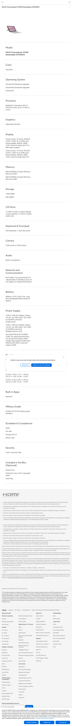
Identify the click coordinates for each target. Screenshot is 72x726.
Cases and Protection (24, 681)
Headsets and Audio (24, 672)
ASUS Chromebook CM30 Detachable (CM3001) (20, 7)
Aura (54, 647)
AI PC (54, 624)
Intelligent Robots (23, 650)
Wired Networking (24, 643)
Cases (3, 688)
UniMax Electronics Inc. (42, 635)
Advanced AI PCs (58, 627)
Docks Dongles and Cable (26, 686)
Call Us (38, 652)
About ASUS (39, 616)
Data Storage (5, 699)
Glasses (4, 675)
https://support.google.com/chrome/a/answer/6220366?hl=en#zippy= (26, 577)
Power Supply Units (7, 693)
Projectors (5, 652)
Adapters (21, 640)
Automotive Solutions (59, 635)
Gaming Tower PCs (7, 661)
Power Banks (22, 689)
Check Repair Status (41, 641)
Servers (21, 658)
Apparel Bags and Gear (25, 678)
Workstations (5, 669)
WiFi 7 (20, 627)
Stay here (25, 365)
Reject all (47, 722)
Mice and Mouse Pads (25, 669)
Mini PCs (4, 666)
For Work (4, 633)
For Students (5, 638)
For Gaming (5, 641)
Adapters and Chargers (25, 683)
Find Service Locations (42, 644)
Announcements (40, 621)
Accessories (5, 624)
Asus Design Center (58, 630)
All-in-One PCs (6, 655)
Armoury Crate (57, 644)
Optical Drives (6, 696)
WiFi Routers (22, 633)
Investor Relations (41, 624)
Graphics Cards (6, 685)
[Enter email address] (13, 707)
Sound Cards (22, 621)
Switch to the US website (41, 365)
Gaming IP (21, 697)
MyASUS (38, 661)
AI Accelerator (23, 619)
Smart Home (22, 661)
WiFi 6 (20, 630)
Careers (38, 619)
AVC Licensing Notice (59, 638)
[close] (63, 357)
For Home (4, 630)
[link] (36, 2)
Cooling (4, 690)
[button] (2, 2)
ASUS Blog (56, 641)
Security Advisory (41, 655)
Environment (56, 619)
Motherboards (6, 682)
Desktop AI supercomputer (26, 655)
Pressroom (39, 627)
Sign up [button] (29, 707)
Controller (21, 692)
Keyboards (22, 667)
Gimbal (20, 695)
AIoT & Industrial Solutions (26, 652)
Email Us (38, 649)
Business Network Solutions (23, 646)
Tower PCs (5, 658)
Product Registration (42, 647)
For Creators (5, 636)
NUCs (3, 664)
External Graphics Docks (25, 616)
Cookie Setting (31, 722)
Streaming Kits (23, 675)
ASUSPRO (56, 633)
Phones (4, 619)
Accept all (62, 722)
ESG (54, 616)
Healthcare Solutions (8, 621)
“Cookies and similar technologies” (44, 718)
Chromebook (26, 610)
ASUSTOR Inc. (40, 630)
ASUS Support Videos (42, 658)
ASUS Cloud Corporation (43, 633)
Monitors (4, 650)
